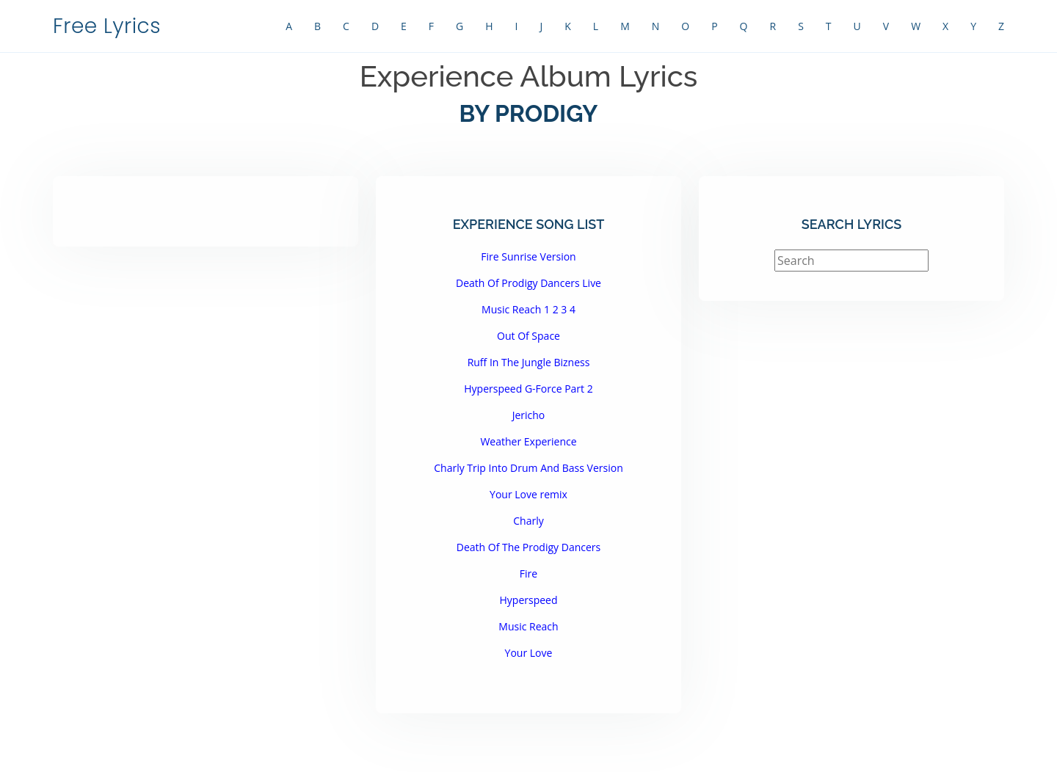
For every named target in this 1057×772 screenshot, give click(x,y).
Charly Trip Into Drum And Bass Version (528, 468)
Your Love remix (528, 494)
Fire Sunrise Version (528, 256)
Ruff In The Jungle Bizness (529, 362)
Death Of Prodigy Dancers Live (528, 283)
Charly (528, 521)
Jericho (528, 415)
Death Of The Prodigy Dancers (528, 547)
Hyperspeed (528, 600)
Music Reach (528, 626)
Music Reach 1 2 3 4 (528, 309)
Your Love (529, 653)
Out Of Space (528, 336)
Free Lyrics (107, 26)
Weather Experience (528, 441)
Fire (528, 573)
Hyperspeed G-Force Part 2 (528, 389)
